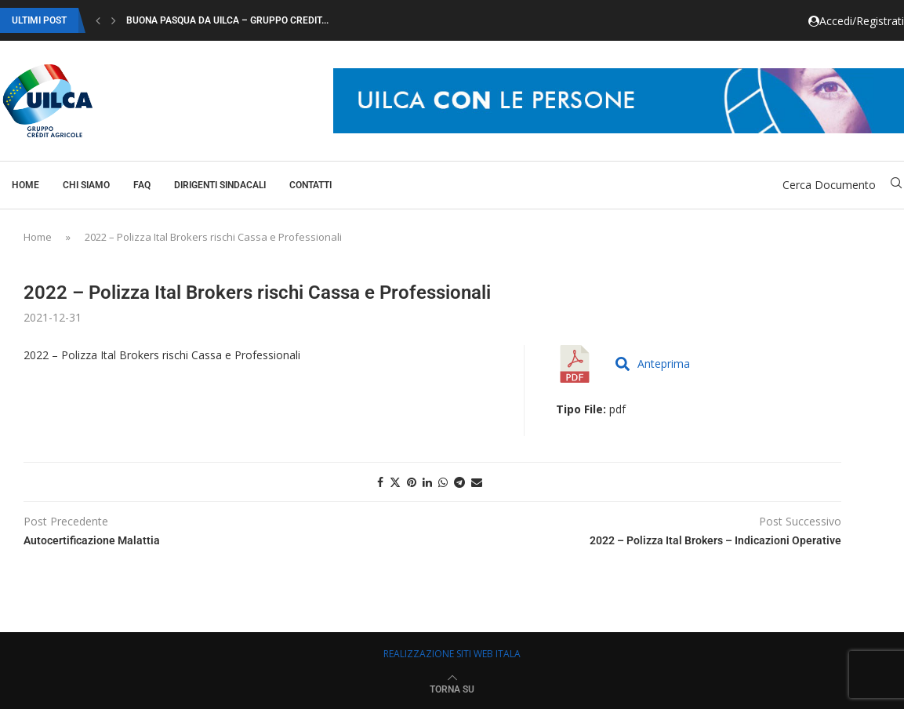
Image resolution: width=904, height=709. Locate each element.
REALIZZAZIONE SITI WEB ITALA (452, 653)
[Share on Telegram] (459, 481)
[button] (98, 20)
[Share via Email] (476, 481)
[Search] (896, 184)
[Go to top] (452, 688)
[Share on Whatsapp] (443, 481)
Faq (142, 185)
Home (25, 185)
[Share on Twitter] (395, 481)
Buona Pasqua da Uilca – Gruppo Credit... (227, 20)
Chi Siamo (86, 185)
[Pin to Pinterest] (411, 481)
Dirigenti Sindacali (220, 185)
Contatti (310, 185)
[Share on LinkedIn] (427, 481)
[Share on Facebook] (380, 481)
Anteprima (652, 363)
